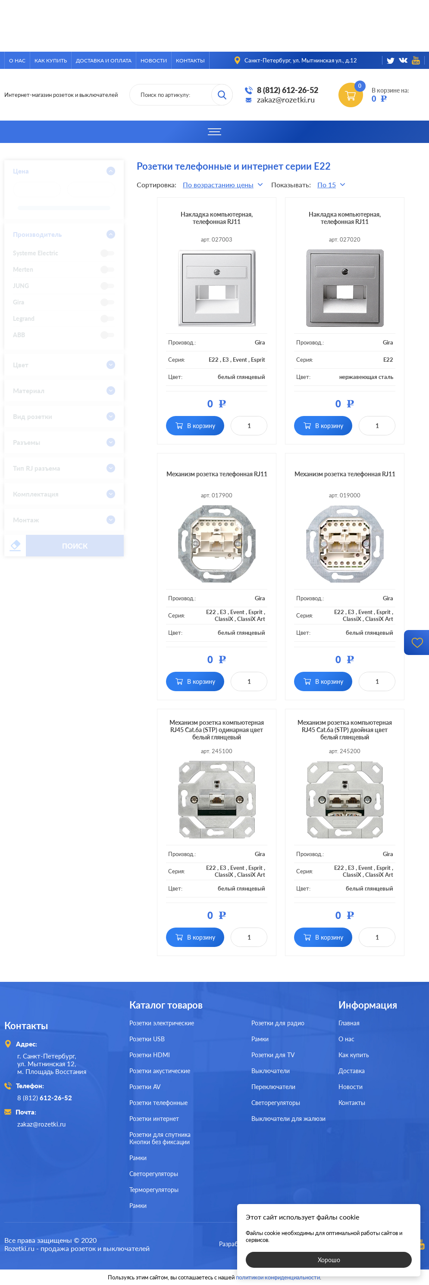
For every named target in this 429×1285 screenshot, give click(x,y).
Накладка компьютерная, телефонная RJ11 (217, 218)
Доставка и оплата (104, 60)
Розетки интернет (154, 1118)
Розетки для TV (272, 1054)
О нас (17, 60)
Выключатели (270, 1070)
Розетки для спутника (160, 1134)
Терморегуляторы (153, 1189)
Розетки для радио (277, 1023)
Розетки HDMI (149, 1054)
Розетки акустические (159, 1070)
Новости (154, 60)
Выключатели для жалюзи (288, 1118)
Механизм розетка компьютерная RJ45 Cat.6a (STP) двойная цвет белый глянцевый (344, 730)
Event (240, 359)
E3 (225, 359)
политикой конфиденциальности (278, 1277)
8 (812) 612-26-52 (287, 90)
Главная (349, 1023)
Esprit (258, 359)
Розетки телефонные (158, 1102)
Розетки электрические (161, 1023)
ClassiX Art (251, 618)
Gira (260, 342)
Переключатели (273, 1086)
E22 (214, 359)
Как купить (50, 60)
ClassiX (224, 618)
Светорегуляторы (275, 1102)
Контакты (190, 60)
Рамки (260, 1039)
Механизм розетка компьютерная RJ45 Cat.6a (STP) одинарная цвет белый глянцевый (216, 730)
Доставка (351, 1070)
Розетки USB (147, 1039)
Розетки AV (144, 1086)
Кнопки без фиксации (159, 1141)
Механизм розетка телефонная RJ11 (216, 474)
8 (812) (44, 1098)
